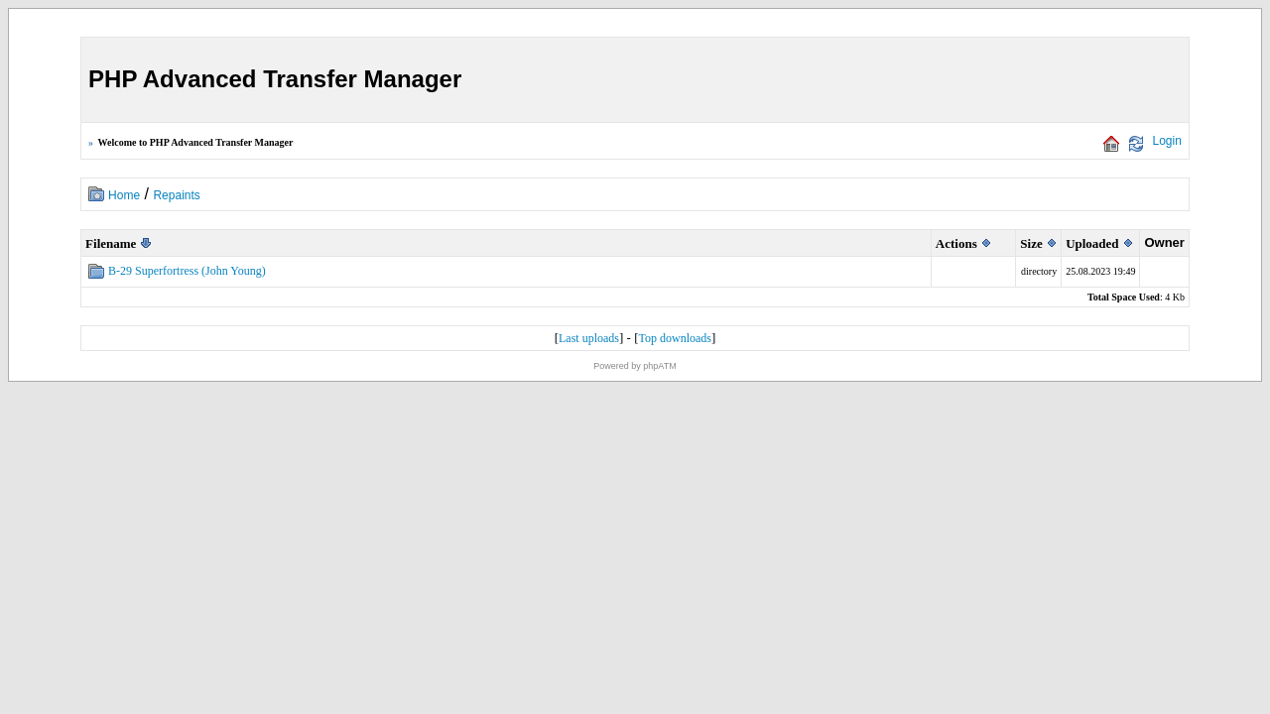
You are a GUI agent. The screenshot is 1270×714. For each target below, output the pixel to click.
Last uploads (589, 338)
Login (1167, 141)
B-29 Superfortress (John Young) (187, 271)
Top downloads (674, 338)
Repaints (176, 195)
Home (124, 195)
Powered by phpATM (634, 366)
